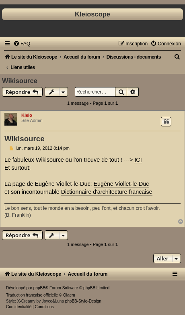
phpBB (39, 288)
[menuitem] (21, 44)
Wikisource (19, 80)
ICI (138, 159)
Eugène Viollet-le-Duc (121, 184)
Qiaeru (69, 295)
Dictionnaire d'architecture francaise (106, 192)
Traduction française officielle (32, 295)
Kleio (26, 115)
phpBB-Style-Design (83, 301)
